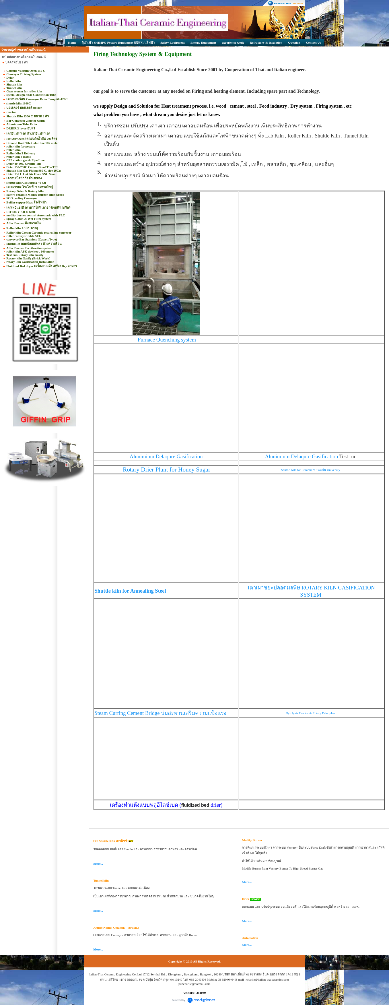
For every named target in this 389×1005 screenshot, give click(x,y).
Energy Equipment (203, 42)
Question (294, 42)
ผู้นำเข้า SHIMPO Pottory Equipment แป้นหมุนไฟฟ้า (118, 42)
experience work (233, 42)
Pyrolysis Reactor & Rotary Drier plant (311, 713)
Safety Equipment (172, 42)
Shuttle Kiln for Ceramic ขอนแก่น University (311, 470)
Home (72, 42)
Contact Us (313, 42)
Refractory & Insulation (266, 42)
